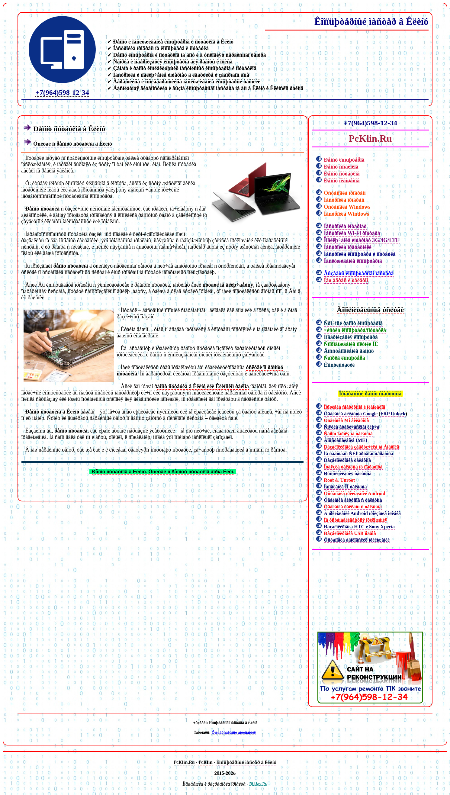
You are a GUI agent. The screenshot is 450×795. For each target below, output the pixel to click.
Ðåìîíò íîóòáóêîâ (342, 174)
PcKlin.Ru (370, 138)
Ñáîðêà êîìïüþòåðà (344, 358)
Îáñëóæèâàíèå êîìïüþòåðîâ (353, 261)
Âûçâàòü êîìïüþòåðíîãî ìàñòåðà (359, 273)
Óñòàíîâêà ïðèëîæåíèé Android (354, 493)
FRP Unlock (392, 413)
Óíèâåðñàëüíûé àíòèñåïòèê (233, 732)
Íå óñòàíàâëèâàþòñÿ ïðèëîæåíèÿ (355, 520)
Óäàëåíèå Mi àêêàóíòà (346, 420)
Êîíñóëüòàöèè (339, 365)
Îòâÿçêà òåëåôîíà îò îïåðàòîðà (353, 466)
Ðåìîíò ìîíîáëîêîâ (341, 167)
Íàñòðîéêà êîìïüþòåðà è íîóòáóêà (360, 254)
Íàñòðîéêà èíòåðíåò (345, 226)
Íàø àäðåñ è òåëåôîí (346, 280)
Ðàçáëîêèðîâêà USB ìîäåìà (350, 533)
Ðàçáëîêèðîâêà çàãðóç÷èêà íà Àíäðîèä (361, 446)
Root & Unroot (339, 480)
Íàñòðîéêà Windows (346, 214)
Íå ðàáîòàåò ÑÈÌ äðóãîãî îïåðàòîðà (358, 453)
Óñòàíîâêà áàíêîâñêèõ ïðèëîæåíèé (357, 539)
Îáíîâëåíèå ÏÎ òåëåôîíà (345, 486)
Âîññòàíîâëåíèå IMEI (345, 440)
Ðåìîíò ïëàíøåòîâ (342, 181)
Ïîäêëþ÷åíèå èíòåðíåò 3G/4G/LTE (361, 240)
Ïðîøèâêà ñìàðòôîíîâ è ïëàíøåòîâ (354, 407)
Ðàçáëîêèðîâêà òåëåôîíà (347, 460)
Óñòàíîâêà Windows (347, 207)
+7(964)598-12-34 (62, 92)
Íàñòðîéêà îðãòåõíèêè (347, 247)
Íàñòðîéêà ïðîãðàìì (344, 200)
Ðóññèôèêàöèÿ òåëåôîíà (347, 473)
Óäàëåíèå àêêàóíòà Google (351, 413)
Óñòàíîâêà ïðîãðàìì (345, 193)
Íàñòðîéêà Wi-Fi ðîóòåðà (352, 233)
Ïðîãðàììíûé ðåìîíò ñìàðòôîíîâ (370, 394)
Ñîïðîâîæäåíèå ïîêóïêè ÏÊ (351, 344)
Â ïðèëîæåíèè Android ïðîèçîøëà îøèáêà (362, 513)
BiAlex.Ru (258, 784)
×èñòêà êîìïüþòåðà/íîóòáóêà (355, 330)
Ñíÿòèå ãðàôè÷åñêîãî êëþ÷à (351, 427)
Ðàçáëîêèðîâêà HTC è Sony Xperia (359, 526)
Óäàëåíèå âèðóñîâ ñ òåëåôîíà (353, 500)
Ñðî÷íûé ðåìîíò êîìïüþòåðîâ (353, 323)
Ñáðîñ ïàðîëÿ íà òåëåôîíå (348, 433)
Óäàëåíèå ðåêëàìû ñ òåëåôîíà (353, 506)
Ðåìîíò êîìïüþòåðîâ (344, 160)
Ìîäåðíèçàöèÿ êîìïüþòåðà (351, 337)
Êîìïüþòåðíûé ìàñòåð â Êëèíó (371, 21)
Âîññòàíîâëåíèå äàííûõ (349, 351)
